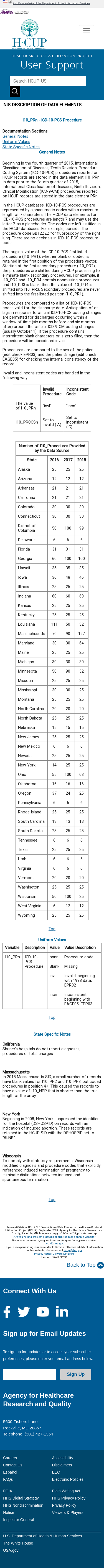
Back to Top (85, 1265)
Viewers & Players (64, 1253)
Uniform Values (16, 141)
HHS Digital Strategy (21, 1498)
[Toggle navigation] (86, 30)
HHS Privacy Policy (69, 1498)
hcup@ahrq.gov (54, 1243)
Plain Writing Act (66, 1491)
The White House (18, 1543)
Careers (10, 1458)
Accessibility (62, 1458)
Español (10, 1472)
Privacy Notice (43, 1253)
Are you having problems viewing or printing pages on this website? (54, 1236)
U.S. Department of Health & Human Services (42, 1536)
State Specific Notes (21, 147)
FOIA (7, 1491)
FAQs (8, 1479)
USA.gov (10, 1550)
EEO (56, 1472)
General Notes (15, 136)
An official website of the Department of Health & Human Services (51, 3)
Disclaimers (62, 1465)
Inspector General (18, 1519)
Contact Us (12, 1465)
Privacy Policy (64, 1505)
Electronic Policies (68, 1479)
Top (52, 929)
